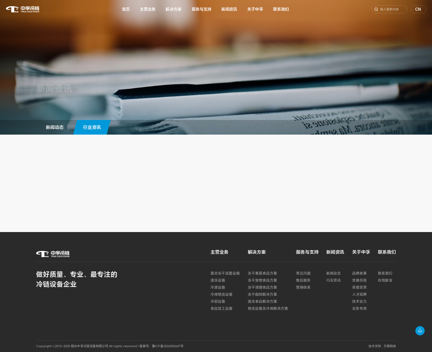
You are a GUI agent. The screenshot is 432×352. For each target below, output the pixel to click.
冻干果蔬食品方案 (262, 273)
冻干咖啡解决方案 (262, 294)
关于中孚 (255, 9)
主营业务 (147, 9)
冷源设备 (217, 287)
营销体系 (303, 287)
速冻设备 (217, 280)
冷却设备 (217, 301)
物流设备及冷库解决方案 (268, 308)
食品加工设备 (221, 308)
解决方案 (173, 9)
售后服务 (303, 280)
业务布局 (359, 308)
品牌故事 (359, 273)
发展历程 (359, 280)
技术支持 (375, 346)
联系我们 (281, 9)
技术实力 (359, 301)
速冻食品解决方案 (262, 301)
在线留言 (385, 280)
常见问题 (303, 273)
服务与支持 (201, 9)
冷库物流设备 (221, 294)
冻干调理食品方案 (262, 287)
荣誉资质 (359, 287)
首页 (126, 9)
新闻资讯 (229, 9)
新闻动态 (55, 127)
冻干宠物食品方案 (262, 280)
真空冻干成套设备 (225, 273)
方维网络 (389, 346)
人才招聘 (359, 294)
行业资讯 (92, 127)
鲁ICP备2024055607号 (167, 346)
